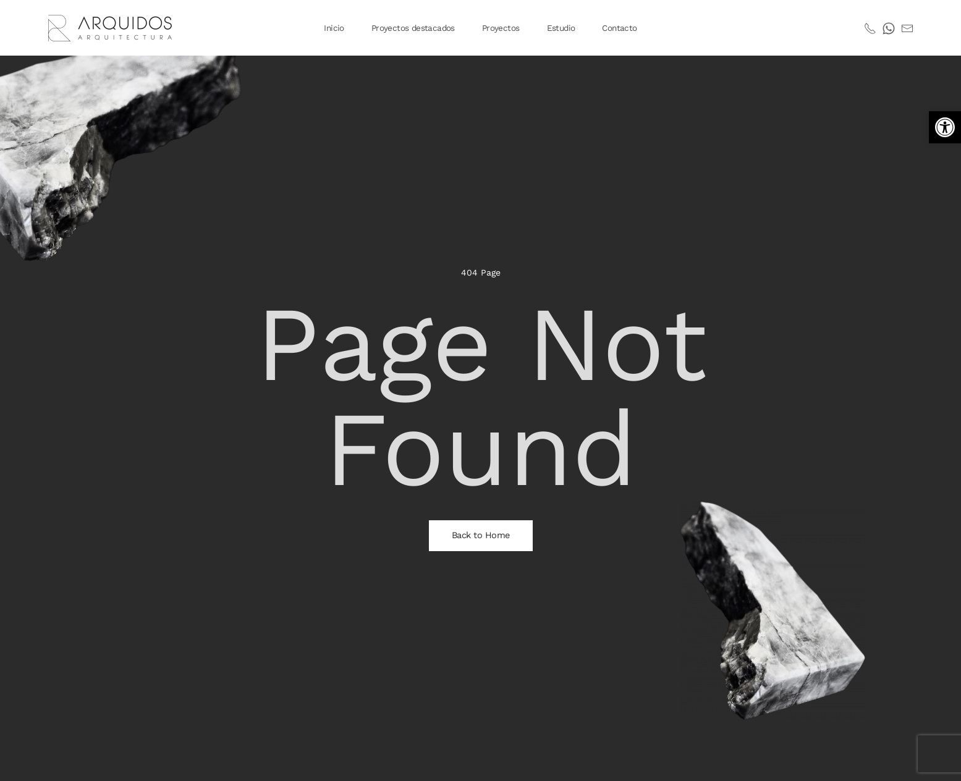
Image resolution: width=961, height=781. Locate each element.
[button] (945, 127)
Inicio (334, 28)
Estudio (561, 28)
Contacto (619, 28)
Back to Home (481, 535)
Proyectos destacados (413, 28)
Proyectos (501, 28)
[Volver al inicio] (112, 27)
